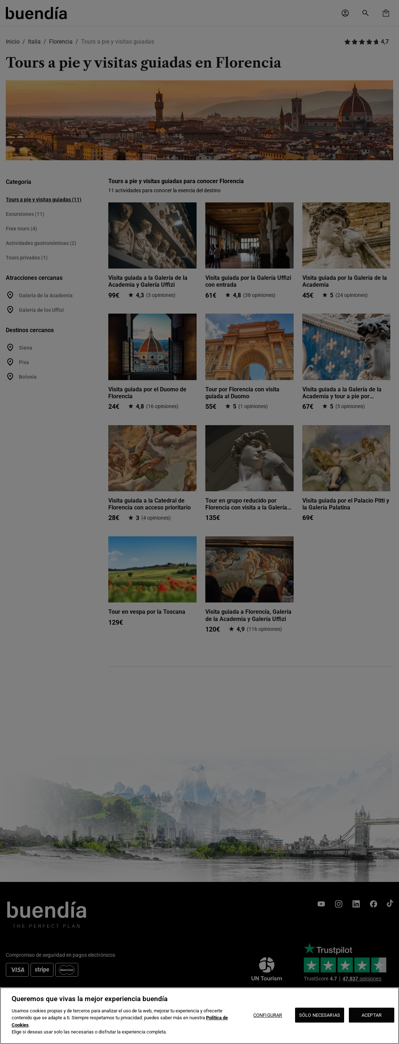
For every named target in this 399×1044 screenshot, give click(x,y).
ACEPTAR (372, 1015)
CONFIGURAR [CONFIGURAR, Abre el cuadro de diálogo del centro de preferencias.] (267, 1015)
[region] (199, 1015)
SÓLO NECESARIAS (319, 1015)
